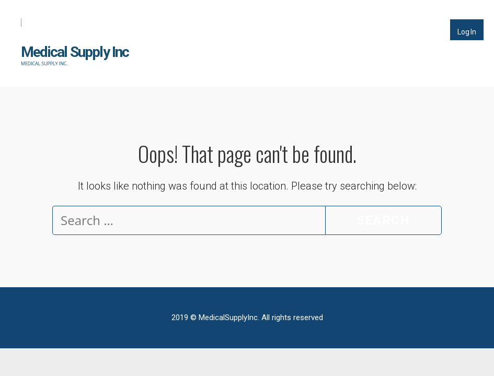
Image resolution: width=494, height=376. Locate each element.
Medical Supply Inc (75, 52)
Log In (466, 32)
